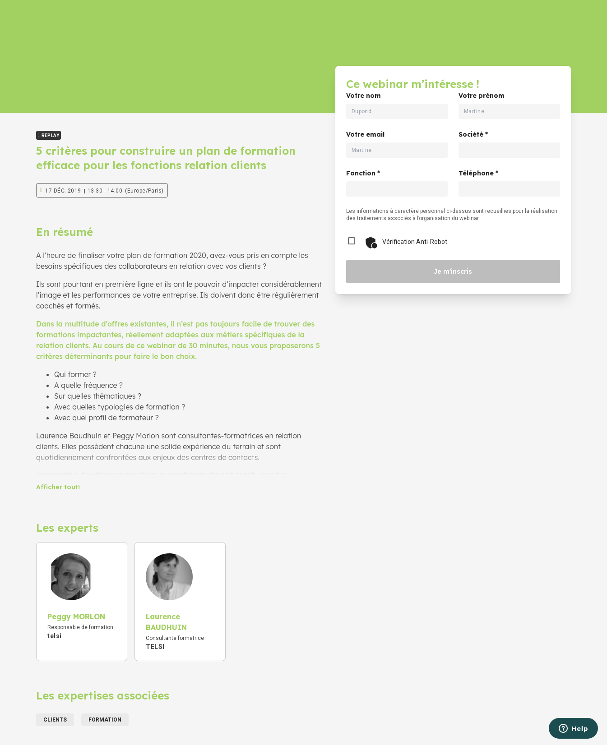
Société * (473, 134)
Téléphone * (478, 173)
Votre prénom (482, 96)
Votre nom (363, 96)
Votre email (365, 134)
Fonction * (363, 173)
